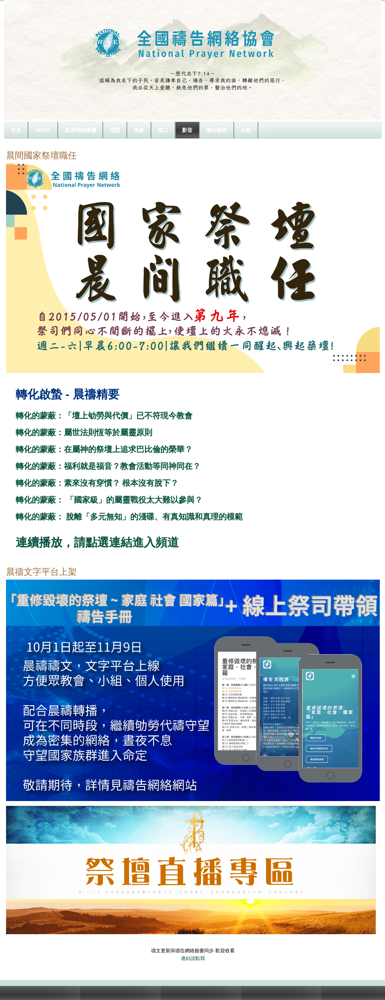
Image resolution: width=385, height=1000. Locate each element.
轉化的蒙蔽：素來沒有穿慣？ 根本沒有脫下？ (97, 483)
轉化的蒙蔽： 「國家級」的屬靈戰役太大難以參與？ (109, 499)
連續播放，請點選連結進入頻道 (97, 542)
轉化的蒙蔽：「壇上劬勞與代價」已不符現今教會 (104, 415)
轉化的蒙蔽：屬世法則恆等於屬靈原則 (84, 432)
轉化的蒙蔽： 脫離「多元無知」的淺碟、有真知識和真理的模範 (129, 516)
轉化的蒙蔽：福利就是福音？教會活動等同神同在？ (108, 466)
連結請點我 (193, 958)
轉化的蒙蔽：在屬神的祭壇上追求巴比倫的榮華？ (104, 449)
